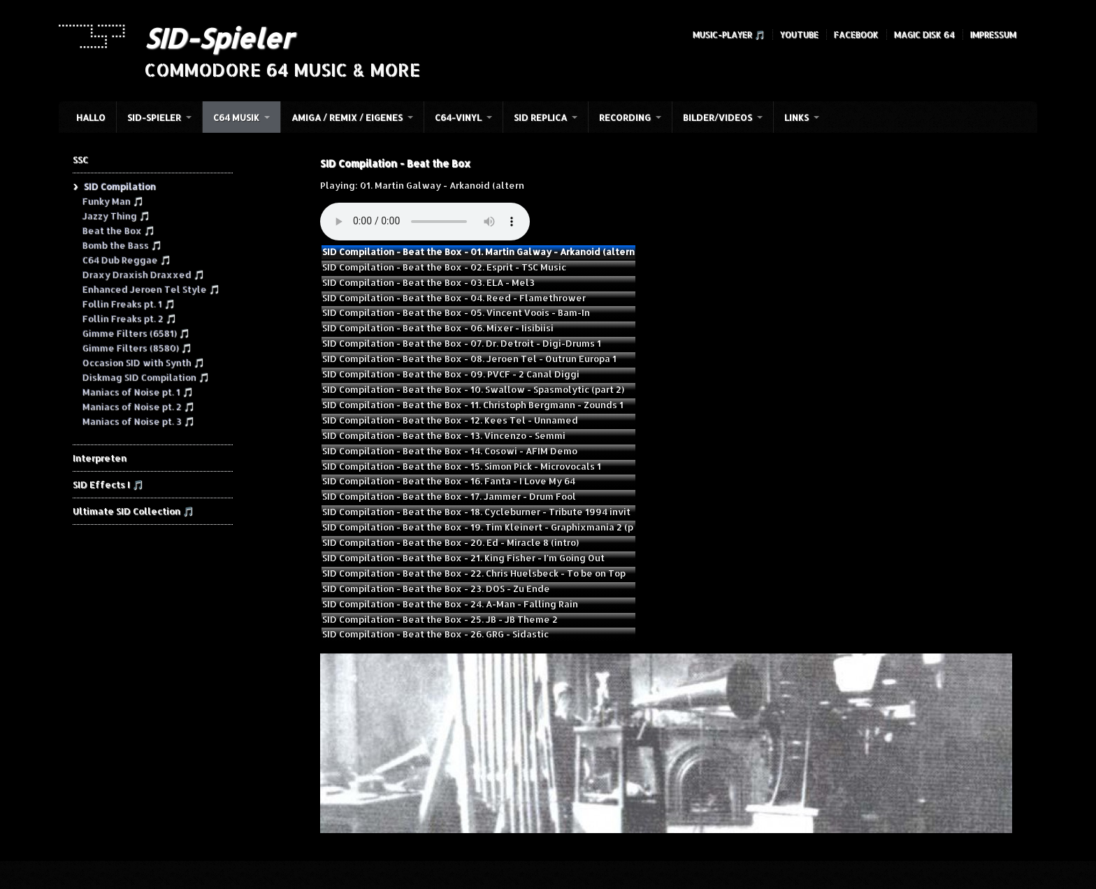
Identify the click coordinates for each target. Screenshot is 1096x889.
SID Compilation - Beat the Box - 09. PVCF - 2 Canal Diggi (450, 374)
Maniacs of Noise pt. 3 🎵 (138, 420)
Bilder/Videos (717, 117)
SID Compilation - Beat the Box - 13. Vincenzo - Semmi (443, 435)
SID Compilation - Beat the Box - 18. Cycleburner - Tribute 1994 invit (476, 511)
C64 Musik (236, 117)
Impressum (993, 34)
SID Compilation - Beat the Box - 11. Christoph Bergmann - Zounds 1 (472, 404)
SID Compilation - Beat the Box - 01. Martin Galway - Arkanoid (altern (478, 251)
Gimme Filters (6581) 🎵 (135, 332)
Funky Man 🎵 (112, 200)
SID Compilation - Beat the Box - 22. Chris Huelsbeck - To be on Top (474, 573)
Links (796, 117)
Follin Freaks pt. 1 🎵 (128, 303)
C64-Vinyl (458, 117)
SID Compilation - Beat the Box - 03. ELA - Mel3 (428, 282)
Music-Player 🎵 (729, 34)
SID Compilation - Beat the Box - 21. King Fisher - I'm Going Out (463, 557)
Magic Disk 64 (924, 34)
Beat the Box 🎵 (118, 230)
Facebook (856, 34)
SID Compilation (119, 185)
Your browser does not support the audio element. (425, 221)
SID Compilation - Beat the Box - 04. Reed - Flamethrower (454, 297)
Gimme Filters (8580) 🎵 (137, 347)
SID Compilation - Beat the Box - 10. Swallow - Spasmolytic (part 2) (473, 389)
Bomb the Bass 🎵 (121, 244)
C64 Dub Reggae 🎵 (126, 259)
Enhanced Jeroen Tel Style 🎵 (150, 288)
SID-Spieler (218, 38)
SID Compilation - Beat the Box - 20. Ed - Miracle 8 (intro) (450, 542)
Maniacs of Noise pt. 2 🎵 (138, 406)
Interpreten (100, 457)
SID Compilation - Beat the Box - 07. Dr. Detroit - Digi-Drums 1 (461, 343)
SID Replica (540, 117)
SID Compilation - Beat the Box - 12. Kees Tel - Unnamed (450, 420)
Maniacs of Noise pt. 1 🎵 (137, 391)
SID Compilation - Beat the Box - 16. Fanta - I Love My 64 (448, 480)
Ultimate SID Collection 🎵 (133, 510)
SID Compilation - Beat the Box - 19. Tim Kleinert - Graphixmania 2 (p (477, 527)
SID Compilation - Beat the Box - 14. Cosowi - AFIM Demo (449, 450)
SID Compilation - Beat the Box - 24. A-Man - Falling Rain (450, 603)
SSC (80, 159)
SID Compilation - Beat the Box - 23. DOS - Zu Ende (436, 588)
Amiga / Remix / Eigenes (347, 117)
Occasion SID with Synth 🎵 (143, 362)
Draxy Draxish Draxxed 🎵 (143, 274)
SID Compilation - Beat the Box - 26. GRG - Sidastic (435, 633)
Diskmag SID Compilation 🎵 (145, 376)
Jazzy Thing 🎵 (116, 215)
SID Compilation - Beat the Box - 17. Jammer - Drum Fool (449, 496)
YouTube (799, 34)
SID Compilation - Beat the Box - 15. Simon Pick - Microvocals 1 (461, 466)
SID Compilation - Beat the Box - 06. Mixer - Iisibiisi (438, 327)
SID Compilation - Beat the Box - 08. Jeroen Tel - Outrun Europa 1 (469, 358)
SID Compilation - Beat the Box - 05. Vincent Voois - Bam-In (456, 312)
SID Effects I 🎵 (108, 484)
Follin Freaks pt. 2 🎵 (129, 318)
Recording (625, 117)
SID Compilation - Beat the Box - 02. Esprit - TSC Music (444, 267)
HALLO (91, 117)
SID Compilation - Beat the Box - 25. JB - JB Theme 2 (440, 619)
